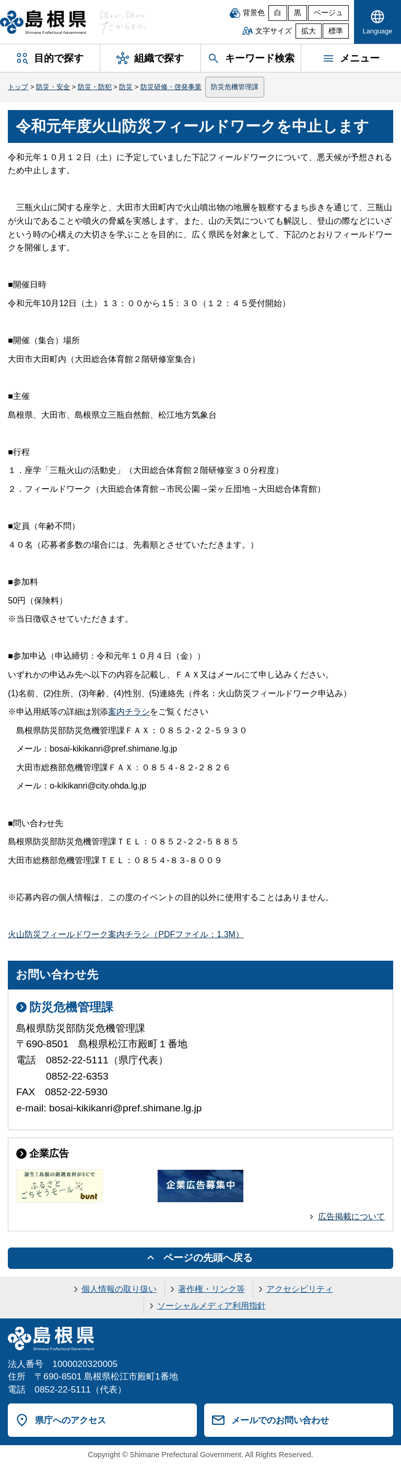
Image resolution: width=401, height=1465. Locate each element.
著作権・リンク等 (211, 1289)
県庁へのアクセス (70, 1420)
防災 (126, 87)
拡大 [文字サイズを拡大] (308, 31)
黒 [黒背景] (297, 13)
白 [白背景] (277, 13)
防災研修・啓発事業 (171, 87)
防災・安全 (53, 87)
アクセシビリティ (299, 1289)
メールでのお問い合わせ (280, 1420)
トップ (18, 87)
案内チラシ (129, 711)
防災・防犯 (95, 87)
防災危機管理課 (234, 87)
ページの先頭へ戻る (208, 1257)
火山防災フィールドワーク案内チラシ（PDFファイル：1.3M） (126, 934)
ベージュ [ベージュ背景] (328, 13)
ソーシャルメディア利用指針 (211, 1305)
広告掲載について (351, 1216)
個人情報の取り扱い (119, 1289)
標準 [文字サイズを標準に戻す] (335, 31)
